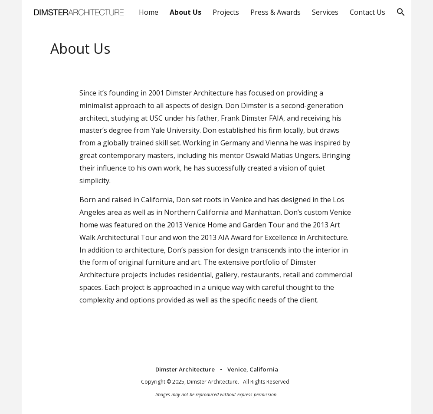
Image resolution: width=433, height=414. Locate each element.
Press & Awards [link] (275, 12)
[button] (400, 12)
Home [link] (148, 12)
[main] (216, 48)
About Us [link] (185, 12)
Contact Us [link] (367, 12)
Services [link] (325, 12)
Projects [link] (226, 12)
